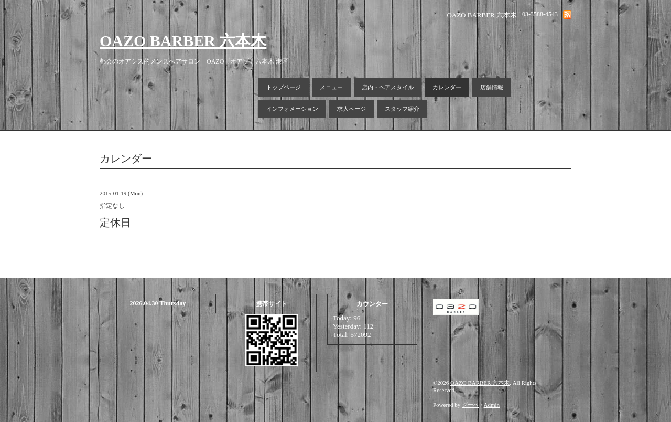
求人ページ (351, 109)
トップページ (283, 87)
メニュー (331, 87)
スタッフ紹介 (402, 109)
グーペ (470, 405)
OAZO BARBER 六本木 (183, 40)
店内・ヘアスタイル (388, 87)
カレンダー (446, 87)
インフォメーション (292, 109)
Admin (492, 405)
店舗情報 (491, 87)
